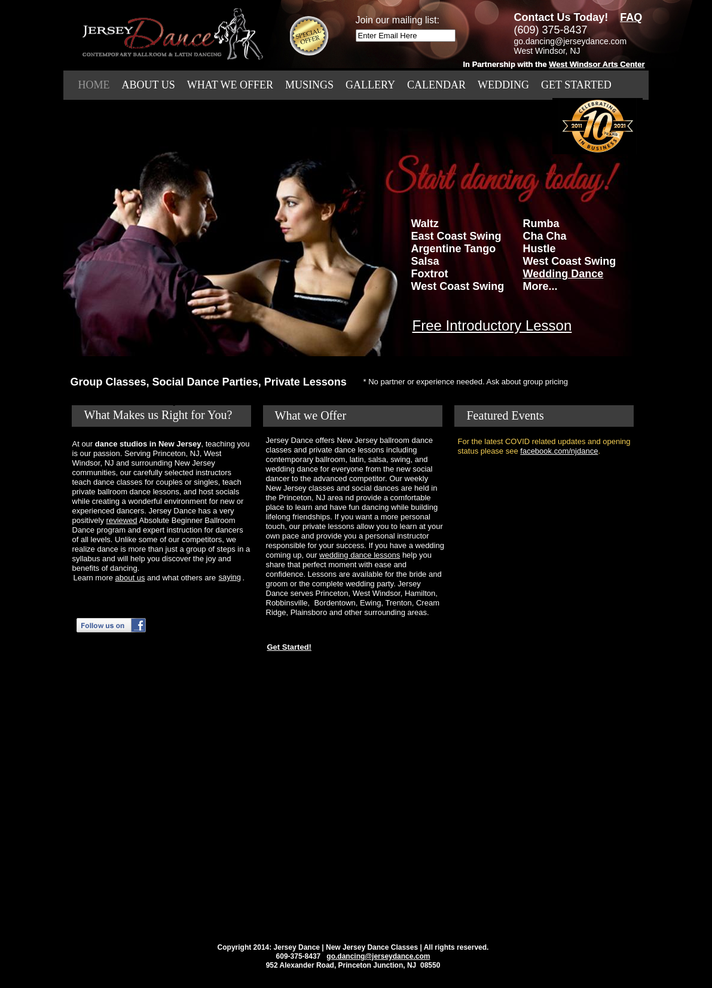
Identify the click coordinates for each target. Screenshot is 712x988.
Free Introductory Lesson (492, 325)
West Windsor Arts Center (596, 64)
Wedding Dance (563, 274)
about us (130, 577)
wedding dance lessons (359, 554)
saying (230, 577)
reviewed (121, 520)
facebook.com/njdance (559, 450)
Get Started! (289, 647)
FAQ (631, 17)
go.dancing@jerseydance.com (378, 956)
